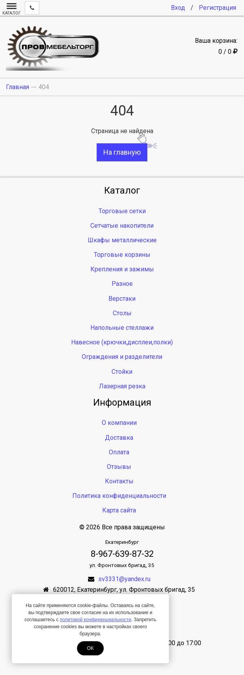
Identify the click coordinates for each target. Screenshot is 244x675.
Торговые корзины (122, 254)
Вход (178, 7)
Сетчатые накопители (122, 225)
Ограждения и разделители (122, 356)
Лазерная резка (122, 386)
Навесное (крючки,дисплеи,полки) (122, 342)
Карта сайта (119, 510)
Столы (122, 313)
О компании (119, 422)
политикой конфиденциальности (95, 619)
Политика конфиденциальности (119, 495)
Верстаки (122, 298)
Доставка (119, 437)
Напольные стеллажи (122, 327)
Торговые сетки (122, 211)
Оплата (119, 452)
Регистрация (217, 7)
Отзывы (119, 466)
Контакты (119, 481)
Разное (122, 283)
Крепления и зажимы (122, 269)
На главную (122, 152)
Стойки (122, 371)
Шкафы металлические (122, 240)
